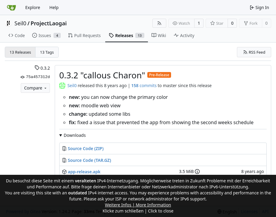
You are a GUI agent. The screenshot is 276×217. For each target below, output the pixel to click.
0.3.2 (42, 68)
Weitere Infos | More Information (138, 205)
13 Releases (20, 52)
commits (144, 85)
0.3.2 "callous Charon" (102, 75)
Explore (32, 7)
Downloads (75, 135)
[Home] (11, 7)
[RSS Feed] (159, 23)
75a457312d (35, 77)
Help (54, 7)
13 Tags (47, 52)
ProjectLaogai (49, 23)
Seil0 (20, 23)
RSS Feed (254, 52)
